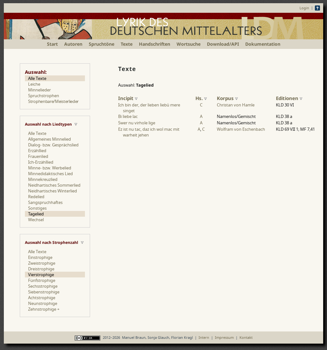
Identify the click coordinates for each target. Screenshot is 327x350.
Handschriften (154, 44)
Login (304, 7)
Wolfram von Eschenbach (241, 129)
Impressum (224, 337)
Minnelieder (39, 90)
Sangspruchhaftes (45, 202)
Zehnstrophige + (43, 309)
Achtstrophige (41, 297)
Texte (127, 44)
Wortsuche (189, 44)
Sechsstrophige (42, 286)
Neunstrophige (42, 303)
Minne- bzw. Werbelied (49, 168)
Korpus (227, 98)
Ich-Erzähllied (40, 162)
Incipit (128, 98)
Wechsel (36, 219)
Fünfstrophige (41, 280)
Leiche (34, 84)
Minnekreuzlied (42, 179)
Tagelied (36, 214)
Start (52, 44)
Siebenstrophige (43, 292)
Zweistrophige (41, 263)
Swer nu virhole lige (136, 123)
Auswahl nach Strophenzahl (51, 242)
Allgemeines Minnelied (49, 139)
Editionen (289, 98)
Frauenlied (38, 156)
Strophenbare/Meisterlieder (53, 101)
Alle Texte (37, 78)
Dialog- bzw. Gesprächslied (53, 145)
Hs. (201, 98)
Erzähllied (37, 150)
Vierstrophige (41, 274)
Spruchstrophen (43, 95)
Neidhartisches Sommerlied (54, 185)
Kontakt (246, 337)
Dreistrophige (41, 269)
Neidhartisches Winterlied (52, 191)
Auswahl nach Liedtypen (48, 124)
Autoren (73, 44)
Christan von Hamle (236, 105)
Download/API (223, 44)
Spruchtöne (101, 44)
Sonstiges (37, 208)
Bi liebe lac (128, 116)
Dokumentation (262, 44)
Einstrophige (40, 257)
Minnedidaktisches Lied (50, 173)
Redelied (36, 196)
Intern (204, 337)
